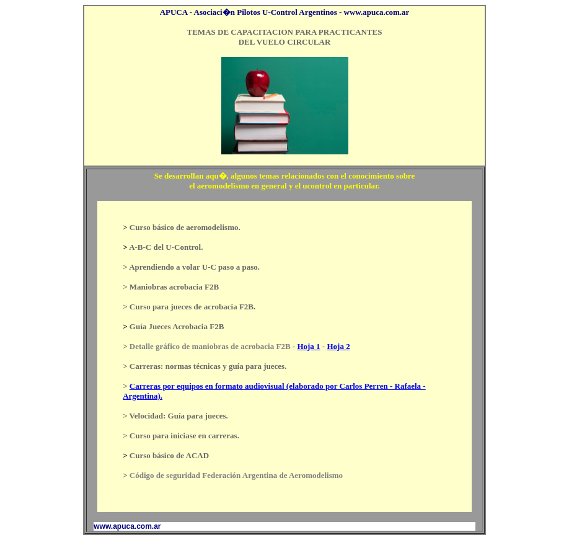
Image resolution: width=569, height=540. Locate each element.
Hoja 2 (338, 346)
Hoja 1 (308, 346)
